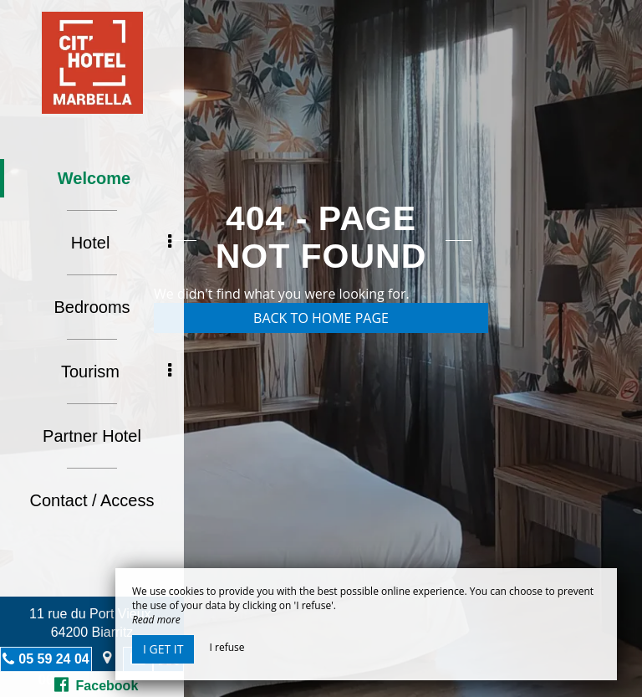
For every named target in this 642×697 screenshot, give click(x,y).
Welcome (94, 178)
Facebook (96, 684)
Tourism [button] (116, 371)
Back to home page (321, 318)
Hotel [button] (121, 242)
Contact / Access (92, 500)
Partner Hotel (92, 436)
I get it (163, 649)
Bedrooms (92, 307)
